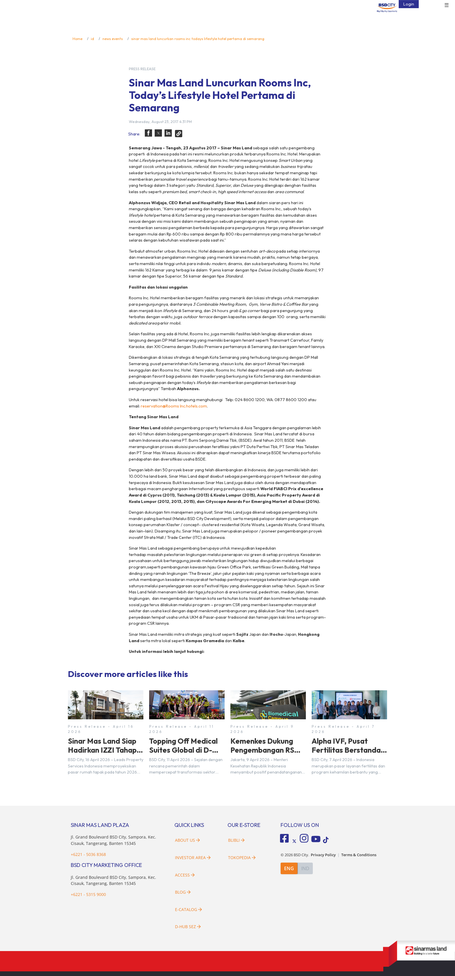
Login (408, 4)
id (92, 38)
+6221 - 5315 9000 (88, 894)
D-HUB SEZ (188, 926)
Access (185, 875)
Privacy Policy (323, 854)
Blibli (236, 840)
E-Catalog (188, 909)
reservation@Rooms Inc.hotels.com (174, 406)
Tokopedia (242, 857)
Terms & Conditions (358, 854)
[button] (148, 133)
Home (77, 38)
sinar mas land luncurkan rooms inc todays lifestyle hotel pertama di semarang (197, 38)
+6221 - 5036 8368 (88, 854)
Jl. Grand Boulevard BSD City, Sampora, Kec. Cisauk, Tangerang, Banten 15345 (113, 880)
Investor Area (193, 857)
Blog (183, 892)
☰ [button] (446, 5)
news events (112, 38)
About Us (187, 840)
